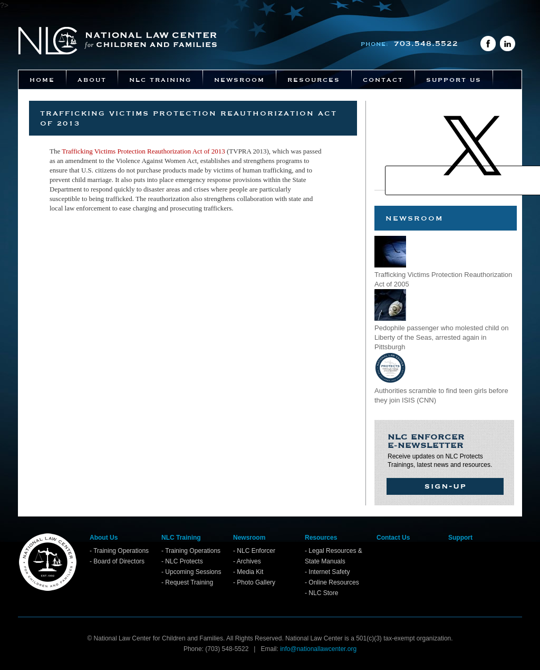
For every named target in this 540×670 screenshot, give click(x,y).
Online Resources (333, 582)
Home (42, 79)
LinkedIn (507, 43)
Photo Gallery (256, 582)
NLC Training (160, 79)
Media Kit (250, 572)
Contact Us (393, 537)
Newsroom (239, 79)
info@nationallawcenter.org (318, 649)
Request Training (189, 582)
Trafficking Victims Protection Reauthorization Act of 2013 (143, 151)
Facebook (488, 43)
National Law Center (117, 40)
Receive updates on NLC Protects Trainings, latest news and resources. (443, 449)
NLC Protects (183, 561)
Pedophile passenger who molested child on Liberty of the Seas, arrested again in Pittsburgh (441, 337)
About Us (104, 537)
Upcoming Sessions (193, 572)
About (92, 79)
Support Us (453, 79)
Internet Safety (329, 572)
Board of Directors (118, 561)
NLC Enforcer (256, 550)
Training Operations (121, 550)
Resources (313, 79)
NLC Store (323, 593)
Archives (249, 561)
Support (460, 537)
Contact (383, 79)
